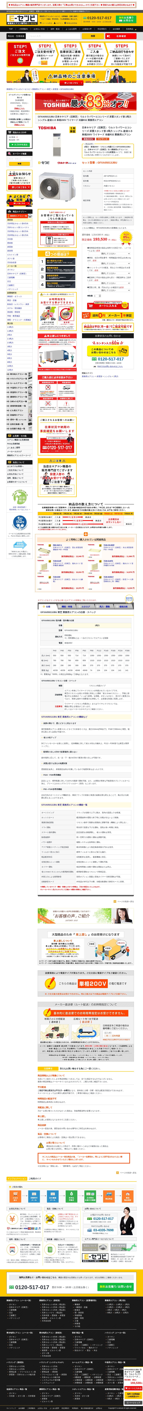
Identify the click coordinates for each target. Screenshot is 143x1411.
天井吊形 (45, 1315)
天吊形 (10, 239)
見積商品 (129, 29)
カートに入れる (133, 1388)
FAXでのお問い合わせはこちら (110, 366)
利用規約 (75, 1408)
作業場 (77, 1323)
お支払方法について (15, 474)
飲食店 (77, 1310)
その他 (77, 1326)
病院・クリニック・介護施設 (19, 320)
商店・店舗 (11, 300)
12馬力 (10, 370)
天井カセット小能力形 (26, 1374)
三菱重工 (11, 285)
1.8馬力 (10, 331)
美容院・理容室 (13, 312)
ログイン (59, 23)
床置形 (55, 89)
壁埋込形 (12, 1372)
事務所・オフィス (14, 296)
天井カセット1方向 (17, 1366)
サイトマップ (11, 1408)
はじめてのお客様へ (15, 466)
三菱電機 (11, 277)
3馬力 (9, 346)
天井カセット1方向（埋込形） (54, 1310)
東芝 (49, 89)
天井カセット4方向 (115, 1377)
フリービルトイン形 (28, 1372)
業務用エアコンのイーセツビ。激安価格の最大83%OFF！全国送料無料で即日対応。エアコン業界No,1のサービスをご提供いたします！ (22, 19)
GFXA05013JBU (67, 89)
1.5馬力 (10, 327)
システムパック (48, 1383)
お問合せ (99, 1408)
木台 (95, 1350)
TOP (11, 29)
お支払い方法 (39, 29)
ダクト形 (11, 258)
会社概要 (116, 29)
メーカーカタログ (14, 451)
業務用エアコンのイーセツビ (18, 89)
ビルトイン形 (12, 255)
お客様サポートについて (17, 482)
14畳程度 (89, 1380)
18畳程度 (99, 1380)
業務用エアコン (38, 89)
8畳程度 (87, 1377)
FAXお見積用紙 (13, 444)
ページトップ (133, 1403)
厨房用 (10, 251)
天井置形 (31, 1396)
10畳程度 (97, 1377)
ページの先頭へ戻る (126, 901)
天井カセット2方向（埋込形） (54, 1307)
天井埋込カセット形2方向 (17, 231)
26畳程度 (99, 1383)
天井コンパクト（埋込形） (53, 1313)
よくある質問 (71, 29)
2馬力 (116, 376)
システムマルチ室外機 (51, 1380)
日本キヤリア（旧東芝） (17, 274)
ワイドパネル (80, 1348)
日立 (9, 281)
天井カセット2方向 (17, 1369)
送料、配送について (15, 478)
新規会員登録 (72, 23)
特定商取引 (102, 29)
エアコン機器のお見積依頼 (18, 440)
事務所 (77, 1304)
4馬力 (9, 350)
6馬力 (9, 358)
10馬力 (10, 366)
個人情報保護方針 (87, 1408)
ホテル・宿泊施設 (14, 308)
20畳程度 (78, 1383)
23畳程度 (89, 1383)
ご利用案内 (23, 29)
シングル (108, 376)
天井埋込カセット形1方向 (17, 235)
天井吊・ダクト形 (82, 1396)
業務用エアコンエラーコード (19, 455)
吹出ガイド (79, 1350)
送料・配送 (55, 29)
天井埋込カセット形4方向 (17, 223)
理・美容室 (79, 1313)
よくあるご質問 (13, 448)
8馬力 (9, 362)
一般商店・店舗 (81, 1307)
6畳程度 (78, 1377)
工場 (76, 1321)
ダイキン (11, 270)
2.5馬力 (10, 343)
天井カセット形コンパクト (18, 227)
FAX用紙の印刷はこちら (100, 1233)
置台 (88, 1350)
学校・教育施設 (13, 316)
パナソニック (12, 289)
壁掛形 (10, 243)
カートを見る (47, 23)
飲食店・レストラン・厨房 (18, 304)
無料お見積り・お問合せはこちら (126, 19)
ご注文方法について (15, 470)
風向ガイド (93, 1348)
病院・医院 (79, 1318)
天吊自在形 (11, 262)
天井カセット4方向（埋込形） (54, 1304)
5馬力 (9, 354)
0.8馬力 (110, 1396)
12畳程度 (78, 1380)
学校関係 (78, 1315)
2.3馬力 (10, 339)
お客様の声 (87, 29)
